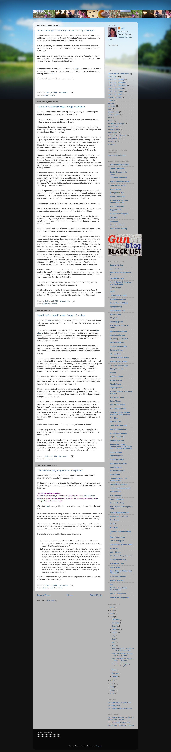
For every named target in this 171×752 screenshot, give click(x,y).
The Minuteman (116, 495)
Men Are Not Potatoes (118, 429)
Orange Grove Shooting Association (121, 725)
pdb (111, 584)
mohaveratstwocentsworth (120, 488)
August (115, 632)
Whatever (111, 144)
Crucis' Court (115, 401)
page (77, 69)
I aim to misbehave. (117, 335)
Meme (110, 118)
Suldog (113, 372)
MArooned (114, 221)
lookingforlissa (116, 452)
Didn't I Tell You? (116, 456)
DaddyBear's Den (117, 193)
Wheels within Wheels (118, 361)
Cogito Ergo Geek (117, 437)
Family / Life (112, 77)
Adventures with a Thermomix (118, 74)
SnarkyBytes (115, 567)
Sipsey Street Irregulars (119, 512)
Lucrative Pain (115, 422)
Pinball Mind (115, 475)
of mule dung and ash (118, 433)
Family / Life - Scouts (115, 88)
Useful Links (112, 141)
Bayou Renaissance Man (119, 181)
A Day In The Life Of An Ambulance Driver (119, 201)
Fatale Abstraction (117, 342)
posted (49, 320)
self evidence (115, 552)
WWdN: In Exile (116, 380)
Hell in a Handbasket (118, 594)
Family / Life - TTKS (115, 94)
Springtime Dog (116, 307)
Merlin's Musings (116, 580)
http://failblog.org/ (114, 705)
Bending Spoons (116, 322)
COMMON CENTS (117, 278)
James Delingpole (117, 541)
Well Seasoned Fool (118, 299)
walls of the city (116, 467)
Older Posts (96, 595)
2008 (112, 693)
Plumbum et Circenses (119, 516)
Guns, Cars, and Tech (118, 425)
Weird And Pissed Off (118, 463)
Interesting (111, 106)
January (115, 676)
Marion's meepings (117, 537)
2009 (112, 690)
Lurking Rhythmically (118, 346)
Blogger (98, 746)
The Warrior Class (117, 563)
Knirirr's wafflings (117, 499)
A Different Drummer (118, 577)
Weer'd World (115, 189)
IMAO (112, 292)
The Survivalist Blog (118, 408)
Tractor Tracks (115, 492)
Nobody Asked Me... (118, 168)
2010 (112, 687)
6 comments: (64, 585)
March (114, 670)
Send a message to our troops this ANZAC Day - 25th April (65, 30)
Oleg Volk (114, 318)
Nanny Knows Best (117, 196)
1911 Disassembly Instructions (119, 722)
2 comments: (64, 92)
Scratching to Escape (118, 295)
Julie (123, 28)
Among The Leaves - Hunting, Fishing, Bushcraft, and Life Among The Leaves (121, 446)
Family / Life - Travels (115, 91)
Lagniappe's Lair (116, 388)
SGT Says (114, 527)
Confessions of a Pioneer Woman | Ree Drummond (120, 413)
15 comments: (65, 301)
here (54, 74)
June (114, 639)
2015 (112, 614)
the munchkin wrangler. (119, 213)
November (116, 623)
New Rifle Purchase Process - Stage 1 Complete (61, 315)
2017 (112, 607)
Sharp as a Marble (117, 225)
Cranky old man (116, 350)
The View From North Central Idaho (118, 589)
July (114, 636)
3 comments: (64, 456)
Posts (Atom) (52, 600)
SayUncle (114, 217)
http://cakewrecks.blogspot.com (119, 702)
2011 (112, 684)
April (114, 645)
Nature (110, 121)
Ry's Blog (114, 418)
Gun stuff (111, 103)
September (116, 629)
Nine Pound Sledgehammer (121, 556)
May (114, 642)
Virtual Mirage (115, 288)
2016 (112, 610)
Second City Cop (116, 265)
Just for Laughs (113, 112)
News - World (112, 132)
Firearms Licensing (50, 304)
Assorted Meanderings (119, 365)
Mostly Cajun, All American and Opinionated (120, 283)
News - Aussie (113, 127)
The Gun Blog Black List (119, 164)
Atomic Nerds (115, 384)
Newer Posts (43, 595)
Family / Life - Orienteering (117, 85)
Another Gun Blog (117, 440)
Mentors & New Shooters (117, 155)
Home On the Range (118, 185)
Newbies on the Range (116, 124)
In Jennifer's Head (117, 459)
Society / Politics (49, 95)
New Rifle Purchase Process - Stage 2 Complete (61, 106)
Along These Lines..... (118, 369)
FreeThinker (115, 520)
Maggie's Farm (116, 210)
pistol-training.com (117, 310)
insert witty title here (118, 560)
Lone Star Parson (117, 269)
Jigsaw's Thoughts (51, 11)
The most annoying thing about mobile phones (60, 470)
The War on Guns (117, 397)
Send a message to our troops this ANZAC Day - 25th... (123, 649)
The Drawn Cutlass (117, 405)
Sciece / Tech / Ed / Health (52, 588)
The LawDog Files (117, 206)
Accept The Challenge (118, 484)
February (115, 673)
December (116, 620)
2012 (112, 680)
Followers (111, 100)
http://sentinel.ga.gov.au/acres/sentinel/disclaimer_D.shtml (120, 718)
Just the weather (114, 115)
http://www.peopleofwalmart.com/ (120, 708)
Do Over (113, 524)
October (115, 626)
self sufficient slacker (118, 331)
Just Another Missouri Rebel (121, 544)
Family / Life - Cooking (116, 80)
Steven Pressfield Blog (119, 303)
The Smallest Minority (118, 229)
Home (70, 595)
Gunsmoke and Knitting (119, 357)
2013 (112, 617)
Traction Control (116, 376)
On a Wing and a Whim (119, 339)
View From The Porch (118, 178)
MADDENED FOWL (117, 471)
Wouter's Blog (115, 314)
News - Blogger (113, 129)
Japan (110, 109)
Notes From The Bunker (119, 597)
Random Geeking (117, 503)
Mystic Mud (114, 548)
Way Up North (115, 354)
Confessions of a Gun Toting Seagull (118, 479)
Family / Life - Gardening (117, 82)
